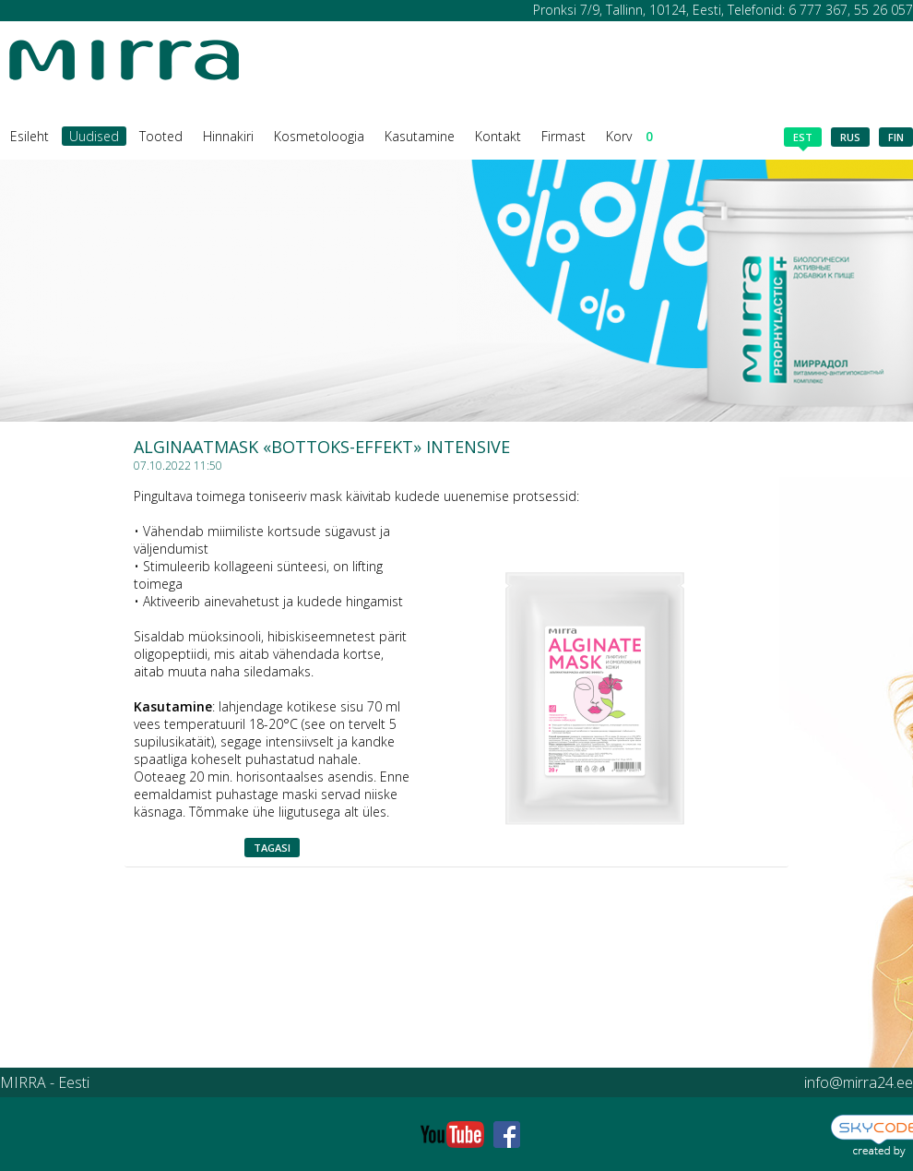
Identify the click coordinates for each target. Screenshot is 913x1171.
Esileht (29, 136)
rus (850, 137)
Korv (629, 136)
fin (896, 137)
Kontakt (498, 136)
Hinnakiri (228, 136)
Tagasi (272, 847)
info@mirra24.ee (858, 1082)
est (802, 138)
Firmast (563, 136)
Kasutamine (420, 136)
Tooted (161, 136)
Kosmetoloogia (319, 136)
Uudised (94, 136)
